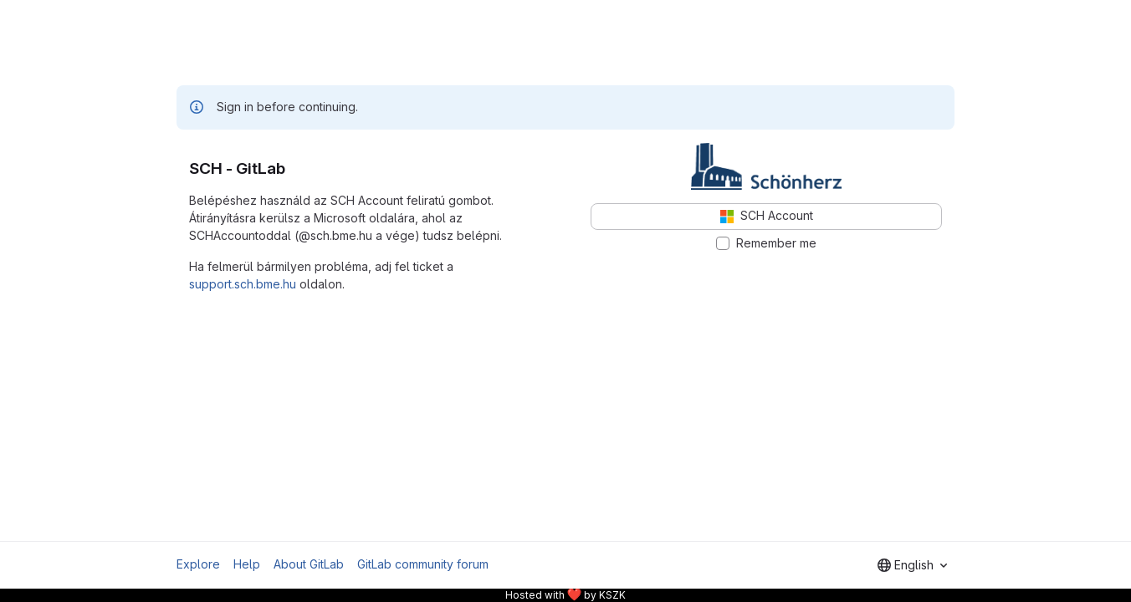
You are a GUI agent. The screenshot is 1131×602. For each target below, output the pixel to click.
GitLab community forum (423, 564)
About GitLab (309, 564)
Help (246, 564)
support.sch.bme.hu (242, 284)
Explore (198, 564)
